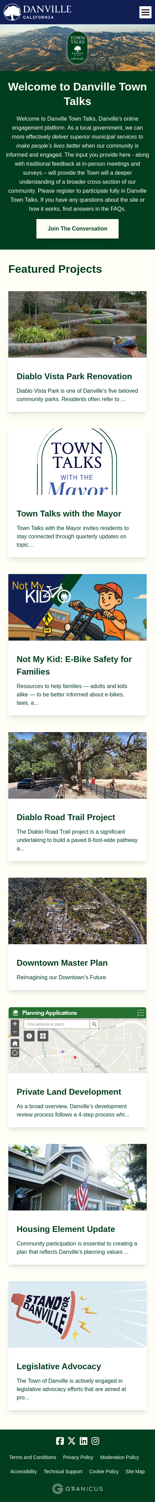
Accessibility (23, 1471)
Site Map (135, 1471)
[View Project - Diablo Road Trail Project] (77, 796)
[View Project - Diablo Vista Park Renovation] (77, 351)
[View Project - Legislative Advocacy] (77, 1345)
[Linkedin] (83, 1441)
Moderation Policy (119, 1457)
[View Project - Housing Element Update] (77, 1204)
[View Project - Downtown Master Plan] (77, 934)
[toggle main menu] (145, 12)
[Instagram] (95, 1441)
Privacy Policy (78, 1457)
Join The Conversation (77, 229)
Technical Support (63, 1471)
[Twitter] (72, 1441)
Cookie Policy (104, 1471)
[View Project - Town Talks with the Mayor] (77, 492)
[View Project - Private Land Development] (77, 1067)
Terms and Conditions (32, 1457)
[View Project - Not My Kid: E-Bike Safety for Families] (77, 644)
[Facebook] (60, 1441)
